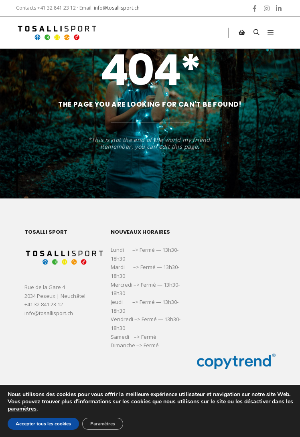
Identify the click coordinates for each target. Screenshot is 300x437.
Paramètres (102, 424)
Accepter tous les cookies (43, 424)
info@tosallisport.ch (117, 7)
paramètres (22, 409)
